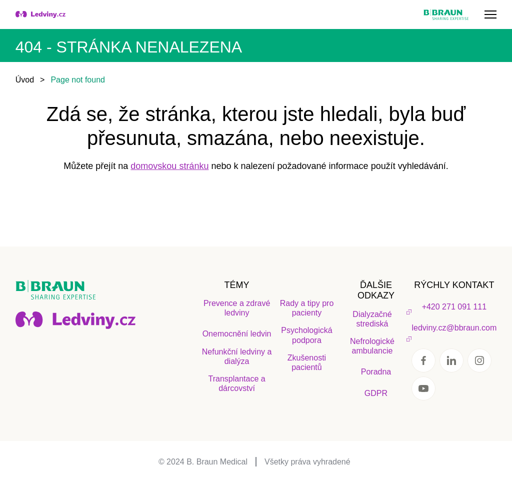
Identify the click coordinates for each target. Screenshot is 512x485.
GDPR (376, 393)
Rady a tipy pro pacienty (307, 308)
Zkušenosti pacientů (307, 363)
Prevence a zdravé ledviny (237, 308)
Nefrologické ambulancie (372, 346)
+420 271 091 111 (454, 306)
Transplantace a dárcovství (237, 383)
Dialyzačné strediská (372, 319)
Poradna (376, 372)
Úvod (25, 80)
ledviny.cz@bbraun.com (454, 328)
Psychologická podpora (306, 335)
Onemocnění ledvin (237, 334)
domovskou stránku (169, 166)
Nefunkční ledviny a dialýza (237, 357)
